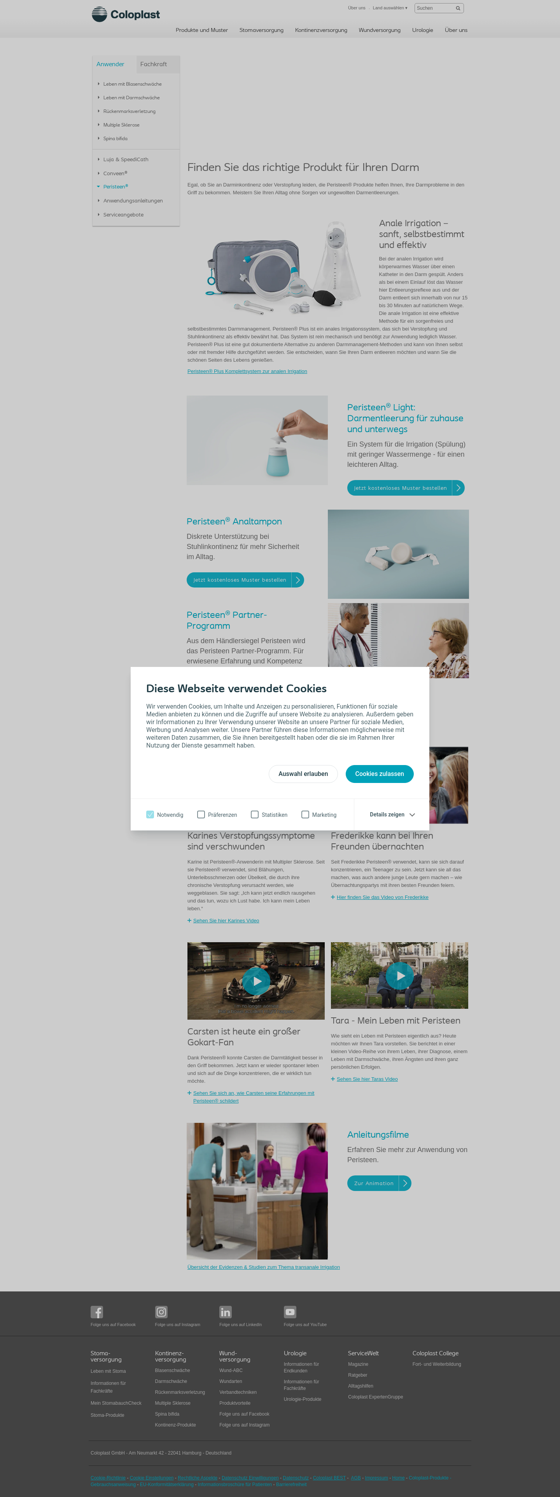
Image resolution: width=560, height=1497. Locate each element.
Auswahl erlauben (303, 774)
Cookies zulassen (379, 774)
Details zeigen (387, 814)
